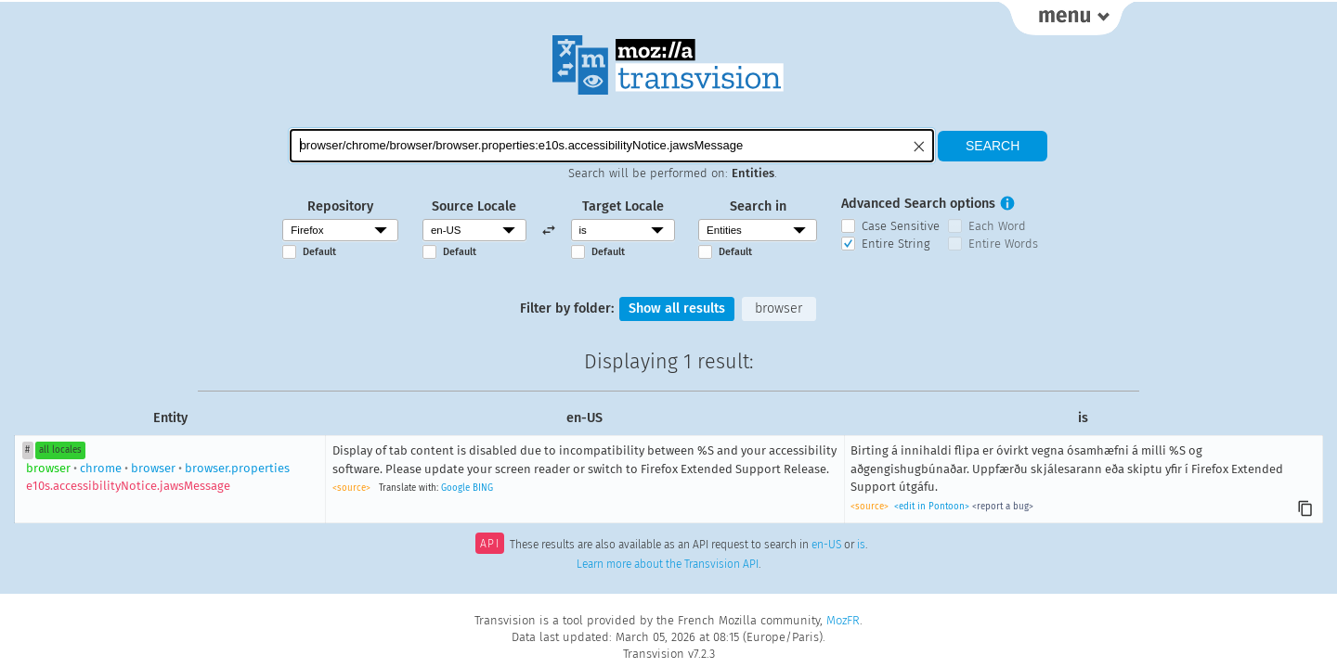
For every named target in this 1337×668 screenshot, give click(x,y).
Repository (340, 206)
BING (483, 488)
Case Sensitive (901, 226)
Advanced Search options (918, 204)
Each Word (997, 226)
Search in (758, 206)
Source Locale (474, 206)
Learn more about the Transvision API (668, 564)
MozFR (843, 620)
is (861, 545)
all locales (60, 450)
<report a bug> (1002, 506)
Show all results (677, 308)
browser (778, 308)
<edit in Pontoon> (931, 506)
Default (319, 252)
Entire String (896, 243)
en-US (826, 545)
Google (455, 488)
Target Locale (623, 206)
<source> (351, 488)
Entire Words (1003, 243)
